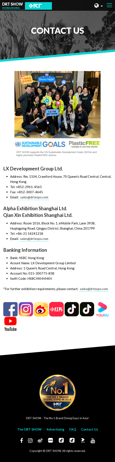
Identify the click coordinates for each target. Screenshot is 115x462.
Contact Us (89, 429)
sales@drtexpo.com (34, 197)
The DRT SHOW (29, 429)
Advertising (55, 429)
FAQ (72, 429)
